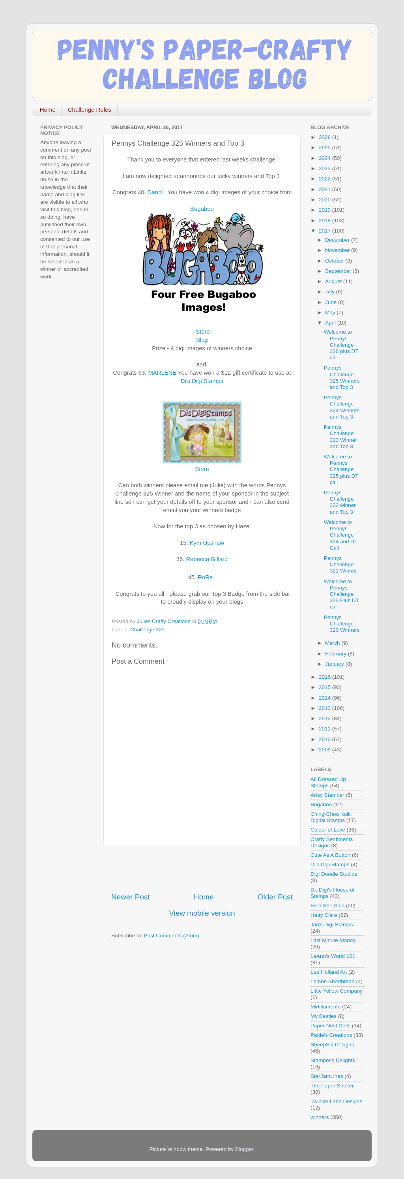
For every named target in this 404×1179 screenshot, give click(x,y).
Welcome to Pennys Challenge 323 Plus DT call (341, 594)
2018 (325, 220)
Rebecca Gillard (207, 559)
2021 (325, 189)
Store (202, 332)
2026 (325, 137)
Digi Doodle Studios (333, 874)
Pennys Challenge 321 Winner (340, 564)
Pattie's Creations (331, 1035)
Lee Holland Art (328, 972)
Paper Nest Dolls (330, 1026)
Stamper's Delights (332, 1060)
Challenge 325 (147, 630)
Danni (155, 192)
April (331, 323)
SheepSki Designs (332, 1045)
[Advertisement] (203, 869)
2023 (325, 168)
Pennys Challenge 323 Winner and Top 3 (340, 436)
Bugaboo (201, 209)
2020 (325, 200)
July (330, 292)
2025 (325, 147)
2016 (325, 677)
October (335, 261)
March (333, 643)
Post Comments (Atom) (171, 936)
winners (319, 1117)
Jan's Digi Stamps (331, 924)
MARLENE (162, 373)
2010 (325, 739)
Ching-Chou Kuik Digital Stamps (330, 817)
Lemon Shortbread (332, 981)
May (331, 312)
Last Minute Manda (333, 940)
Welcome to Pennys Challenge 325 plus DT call (341, 469)
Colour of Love (327, 830)
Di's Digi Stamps (202, 381)
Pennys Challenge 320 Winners (342, 623)
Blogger (244, 1149)
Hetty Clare (323, 915)
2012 (325, 718)
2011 (325, 729)
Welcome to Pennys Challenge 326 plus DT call (341, 344)
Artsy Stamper (327, 795)
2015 (325, 687)
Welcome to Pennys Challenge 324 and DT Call (340, 535)
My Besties (323, 1016)
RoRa (205, 577)
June (331, 302)
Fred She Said (327, 906)
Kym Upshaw (207, 543)
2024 (325, 158)
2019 (325, 210)
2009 (325, 750)
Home (48, 109)
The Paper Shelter (332, 1086)
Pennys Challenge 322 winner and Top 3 (340, 502)
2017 (325, 231)
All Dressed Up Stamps (328, 782)
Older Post (275, 897)
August (334, 281)
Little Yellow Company (336, 991)
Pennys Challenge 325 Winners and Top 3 (342, 377)
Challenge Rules (89, 109)
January (335, 664)
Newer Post (130, 897)
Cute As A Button (330, 855)
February (336, 654)
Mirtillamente (325, 1007)
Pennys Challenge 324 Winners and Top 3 (342, 407)
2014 (325, 698)
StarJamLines (326, 1076)
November (338, 250)
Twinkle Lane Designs (336, 1101)
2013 (325, 708)
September (339, 271)
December (338, 240)
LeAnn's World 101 (332, 956)
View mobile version (202, 913)
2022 (325, 179)
